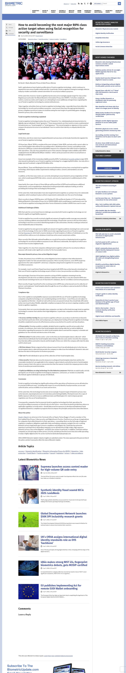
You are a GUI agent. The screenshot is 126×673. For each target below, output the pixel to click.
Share (10, 24)
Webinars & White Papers (98, 11)
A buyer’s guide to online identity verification (107, 295)
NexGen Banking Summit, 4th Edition (108, 367)
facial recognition (43, 453)
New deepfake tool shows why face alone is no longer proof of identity (107, 107)
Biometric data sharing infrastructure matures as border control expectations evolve (108, 64)
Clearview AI (28, 233)
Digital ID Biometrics (102, 272)
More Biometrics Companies (105, 176)
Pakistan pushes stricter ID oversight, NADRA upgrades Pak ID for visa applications (108, 72)
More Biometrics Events (103, 372)
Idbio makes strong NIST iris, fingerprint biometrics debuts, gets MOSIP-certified (64, 564)
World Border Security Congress (108, 353)
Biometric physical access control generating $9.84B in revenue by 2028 (108, 129)
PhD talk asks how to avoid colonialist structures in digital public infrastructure (108, 236)
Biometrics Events (109, 11)
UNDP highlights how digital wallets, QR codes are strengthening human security (108, 258)
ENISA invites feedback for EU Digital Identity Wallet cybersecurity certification (108, 114)
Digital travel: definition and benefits (108, 316)
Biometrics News (35, 11)
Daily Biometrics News (103, 151)
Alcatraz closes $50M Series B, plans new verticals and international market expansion (107, 145)
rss (78, 3)
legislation (60, 453)
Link (10, 30)
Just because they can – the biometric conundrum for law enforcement (108, 199)
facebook (87, 3)
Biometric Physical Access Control (107, 29)
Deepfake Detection (102, 38)
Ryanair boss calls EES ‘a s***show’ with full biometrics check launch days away (107, 92)
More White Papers (102, 320)
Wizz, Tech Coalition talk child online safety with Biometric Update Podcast (108, 205)
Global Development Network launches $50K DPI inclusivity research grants (63, 515)
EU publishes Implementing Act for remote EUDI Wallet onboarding (61, 587)
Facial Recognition (43, 39)
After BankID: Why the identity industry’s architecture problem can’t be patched (108, 212)
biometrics (75, 451)
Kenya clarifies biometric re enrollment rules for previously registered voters (106, 100)
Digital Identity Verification (105, 33)
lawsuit (52, 453)
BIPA (49, 429)
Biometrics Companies (87, 11)
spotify (90, 3)
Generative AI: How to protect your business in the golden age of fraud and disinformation (107, 302)
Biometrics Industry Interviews (106, 218)
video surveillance (77, 453)
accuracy (21, 451)
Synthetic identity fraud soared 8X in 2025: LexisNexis (62, 492)
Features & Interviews (62, 11)
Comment (11, 33)
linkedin (81, 3)
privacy (67, 453)
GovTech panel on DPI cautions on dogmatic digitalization (107, 243)
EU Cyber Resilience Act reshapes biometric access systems (106, 193)
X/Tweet (11, 27)
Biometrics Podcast (119, 11)
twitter (84, 3)
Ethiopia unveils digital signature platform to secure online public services (107, 122)
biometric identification (33, 451)
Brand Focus (79, 11)
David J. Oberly (23, 417)
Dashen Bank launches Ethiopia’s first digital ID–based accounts (108, 79)
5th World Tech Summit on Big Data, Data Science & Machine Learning (108, 338)
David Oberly (39, 36)
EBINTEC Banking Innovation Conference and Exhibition (108, 346)
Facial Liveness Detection (104, 46)
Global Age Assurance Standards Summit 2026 (108, 360)
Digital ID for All (45, 11)
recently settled (74, 159)
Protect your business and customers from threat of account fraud (108, 288)
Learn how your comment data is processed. (58, 656)
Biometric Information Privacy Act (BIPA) (56, 451)
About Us (66, 3)
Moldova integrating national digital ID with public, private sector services (108, 85)
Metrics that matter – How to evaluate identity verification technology (105, 310)
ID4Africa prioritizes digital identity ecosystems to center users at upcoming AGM (108, 266)
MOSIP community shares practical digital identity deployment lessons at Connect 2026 (107, 250)
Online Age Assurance (103, 42)
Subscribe (73, 3)
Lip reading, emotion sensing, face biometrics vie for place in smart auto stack (108, 137)
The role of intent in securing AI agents (106, 186)
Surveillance (63, 39)
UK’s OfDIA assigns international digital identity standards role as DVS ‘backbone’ (64, 540)
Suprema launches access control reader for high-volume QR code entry (64, 468)
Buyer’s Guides (53, 11)
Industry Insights (71, 11)
